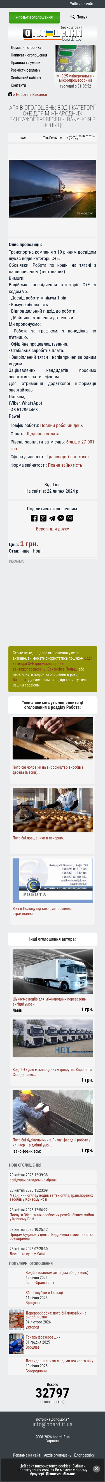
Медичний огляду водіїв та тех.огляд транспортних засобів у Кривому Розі (51, 1197)
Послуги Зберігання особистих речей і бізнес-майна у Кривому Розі (52, 1217)
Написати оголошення (29, 55)
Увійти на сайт (82, 4)
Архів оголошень (57, 1455)
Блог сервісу (84, 1455)
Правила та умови (25, 62)
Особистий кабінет (26, 77)
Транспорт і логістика (68, 456)
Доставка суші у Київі (27, 1254)
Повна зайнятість (65, 465)
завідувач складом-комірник (33, 1180)
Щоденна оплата (43, 433)
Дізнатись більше (60, 1474)
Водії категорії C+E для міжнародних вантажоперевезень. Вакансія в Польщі (52, 663)
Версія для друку (52, 529)
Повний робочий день (61, 425)
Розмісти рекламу (25, 70)
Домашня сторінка (26, 47)
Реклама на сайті (27, 1455)
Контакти (18, 85)
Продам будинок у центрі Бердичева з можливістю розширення (51, 1236)
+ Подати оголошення (34, 17)
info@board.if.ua (52, 1424)
